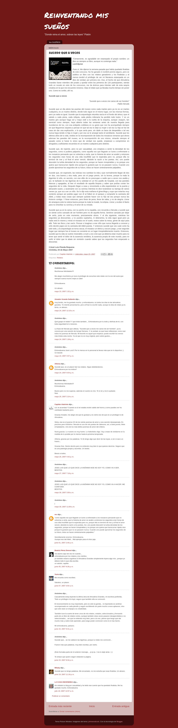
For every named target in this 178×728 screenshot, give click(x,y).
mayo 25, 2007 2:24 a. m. (64, 397)
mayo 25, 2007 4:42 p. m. (64, 457)
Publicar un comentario (61, 696)
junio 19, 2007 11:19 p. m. (64, 674)
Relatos (60, 258)
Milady (57, 668)
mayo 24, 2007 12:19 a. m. (65, 311)
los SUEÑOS (54, 42)
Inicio (92, 706)
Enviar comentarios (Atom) (70, 711)
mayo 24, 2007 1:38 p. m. (64, 339)
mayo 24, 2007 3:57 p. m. (64, 356)
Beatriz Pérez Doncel (63, 550)
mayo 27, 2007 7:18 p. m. (64, 473)
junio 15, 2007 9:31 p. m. (64, 629)
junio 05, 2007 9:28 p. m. (64, 567)
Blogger (119, 722)
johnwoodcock (93, 722)
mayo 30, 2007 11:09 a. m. (65, 507)
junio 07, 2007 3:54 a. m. (64, 586)
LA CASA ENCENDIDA (64, 682)
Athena (58, 364)
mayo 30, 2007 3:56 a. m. (64, 492)
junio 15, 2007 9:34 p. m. (64, 660)
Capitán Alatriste (61, 404)
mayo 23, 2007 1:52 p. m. (64, 291)
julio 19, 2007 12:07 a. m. (64, 691)
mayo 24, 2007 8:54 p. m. (64, 373)
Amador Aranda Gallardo (65, 299)
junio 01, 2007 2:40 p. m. (64, 543)
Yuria (57, 574)
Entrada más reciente (60, 706)
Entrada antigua (120, 706)
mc (56, 514)
